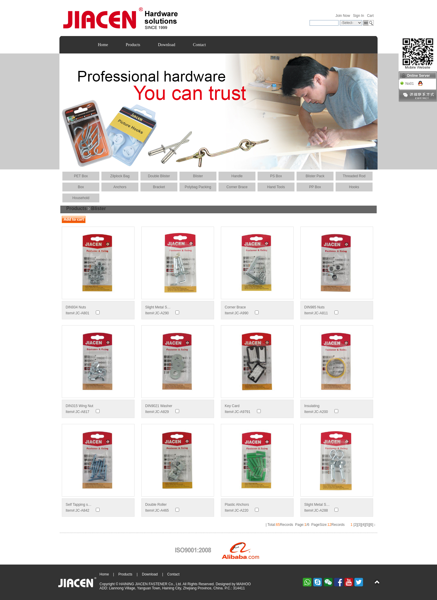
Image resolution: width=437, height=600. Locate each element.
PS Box (276, 176)
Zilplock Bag (120, 176)
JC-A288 (321, 510)
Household (80, 198)
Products (133, 45)
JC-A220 (241, 510)
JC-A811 (321, 313)
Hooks (354, 187)
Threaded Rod (354, 176)
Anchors (119, 187)
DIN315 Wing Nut (79, 406)
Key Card (232, 406)
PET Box (81, 176)
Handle (236, 176)
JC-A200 (321, 412)
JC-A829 (162, 412)
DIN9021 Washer (158, 406)
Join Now (342, 16)
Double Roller (156, 505)
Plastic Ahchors (237, 505)
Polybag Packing (198, 187)
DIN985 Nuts (314, 307)
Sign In (358, 16)
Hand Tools (276, 187)
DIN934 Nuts (76, 307)
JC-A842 (82, 510)
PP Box (315, 187)
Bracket (159, 187)
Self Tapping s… (78, 505)
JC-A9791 (242, 412)
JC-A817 (82, 412)
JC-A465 (162, 510)
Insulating (311, 406)
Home (103, 45)
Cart (370, 16)
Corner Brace (236, 187)
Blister (198, 176)
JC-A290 (162, 313)
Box (81, 187)
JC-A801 (82, 313)
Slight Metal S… (158, 307)
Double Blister (159, 176)
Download (166, 45)
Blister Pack (315, 176)
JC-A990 (241, 313)
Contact (199, 45)
